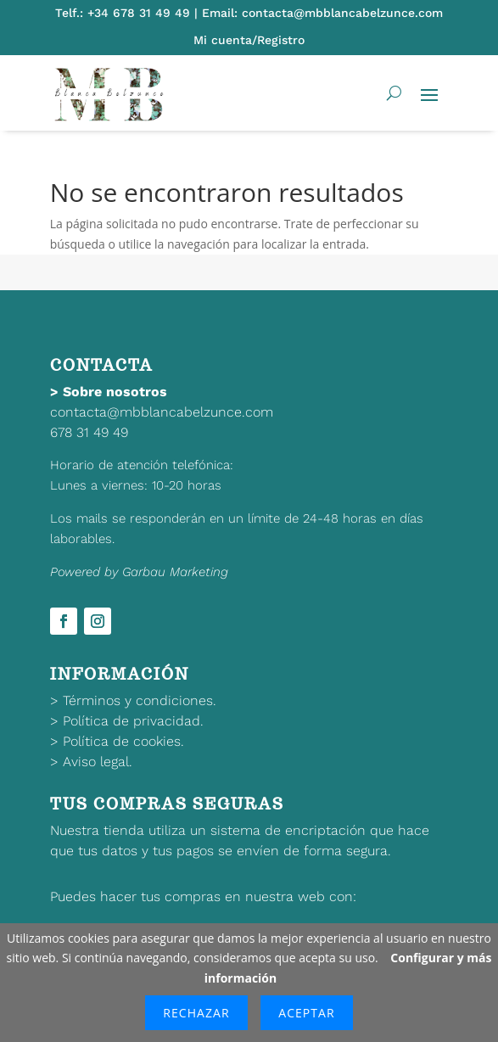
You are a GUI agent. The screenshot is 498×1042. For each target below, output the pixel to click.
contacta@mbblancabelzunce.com (161, 412)
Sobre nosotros (115, 392)
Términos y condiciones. (139, 700)
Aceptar (306, 1013)
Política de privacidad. (133, 721)
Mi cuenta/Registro (249, 40)
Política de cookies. (123, 741)
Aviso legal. (97, 761)
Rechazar (196, 1013)
